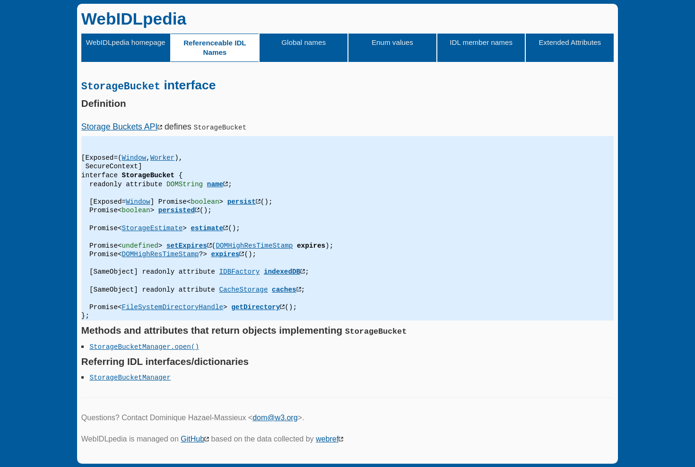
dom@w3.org (274, 418)
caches (284, 289)
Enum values (392, 42)
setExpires (186, 245)
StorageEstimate (152, 227)
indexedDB (282, 271)
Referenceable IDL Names (214, 47)
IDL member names (481, 42)
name (215, 183)
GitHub (192, 438)
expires (225, 254)
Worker (162, 157)
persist (241, 201)
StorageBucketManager (130, 345)
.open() (185, 345)
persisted (176, 210)
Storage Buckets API (119, 126)
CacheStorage (243, 289)
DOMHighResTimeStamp (254, 245)
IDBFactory (239, 271)
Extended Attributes (570, 42)
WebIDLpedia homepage (125, 42)
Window (134, 157)
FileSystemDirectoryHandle (172, 306)
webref (327, 438)
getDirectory (255, 306)
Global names (303, 42)
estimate (207, 227)
